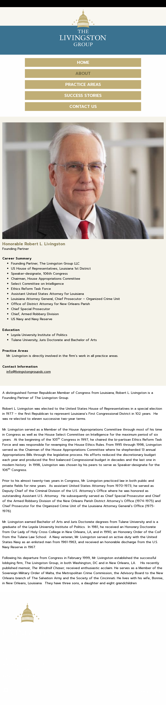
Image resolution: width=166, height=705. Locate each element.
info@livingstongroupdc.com (28, 371)
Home (83, 62)
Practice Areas (83, 84)
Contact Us (83, 106)
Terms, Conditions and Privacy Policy (126, 691)
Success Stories (83, 95)
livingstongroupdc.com (23, 676)
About (83, 73)
